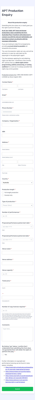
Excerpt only (8, 195)
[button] (31, 226)
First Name (4, 89)
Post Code (4, 173)
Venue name (6, 249)
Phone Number (7, 108)
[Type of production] (17, 205)
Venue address (7, 259)
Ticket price (6, 281)
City (3, 165)
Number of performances (11, 212)
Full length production (11, 192)
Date (3, 230)
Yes (6, 354)
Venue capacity (8, 270)
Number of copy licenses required (14, 307)
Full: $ (3, 288)
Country (5, 179)
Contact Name (7, 82)
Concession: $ (5, 301)
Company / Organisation (11, 121)
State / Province (22, 165)
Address (5, 142)
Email (4, 95)
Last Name (20, 89)
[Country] (17, 182)
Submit (17, 389)
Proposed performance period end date (16, 236)
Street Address (5, 149)
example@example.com (8, 102)
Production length (8, 189)
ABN (3, 131)
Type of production (9, 201)
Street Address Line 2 (7, 157)
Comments (6, 325)
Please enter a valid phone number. (10, 115)
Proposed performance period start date (16, 223)
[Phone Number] (17, 112)
